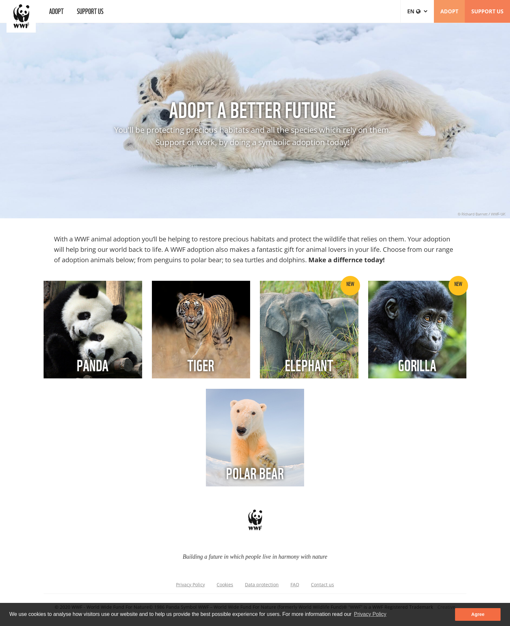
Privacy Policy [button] (370, 614)
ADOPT (449, 11)
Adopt (56, 11)
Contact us (322, 584)
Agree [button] (478, 614)
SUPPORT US (487, 11)
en (417, 11)
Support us (90, 11)
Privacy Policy (190, 584)
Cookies (225, 584)
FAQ (294, 584)
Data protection (262, 584)
